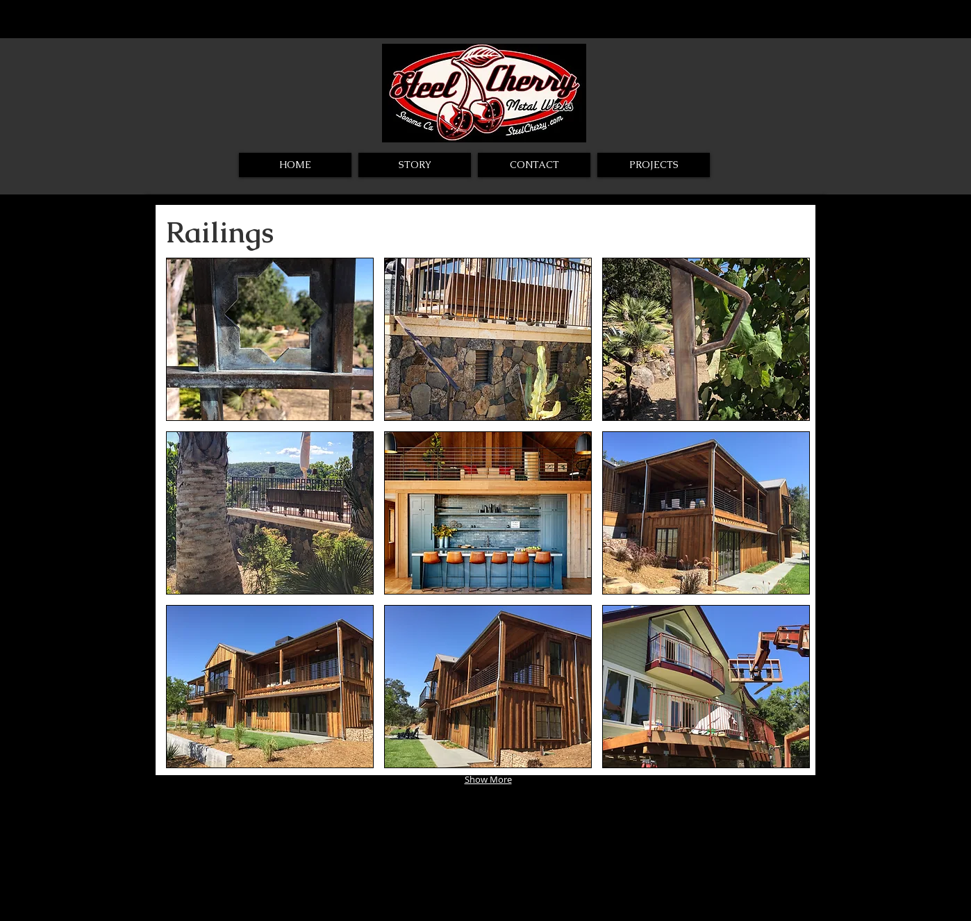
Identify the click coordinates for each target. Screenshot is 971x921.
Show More (488, 779)
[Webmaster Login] (733, 810)
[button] (270, 339)
